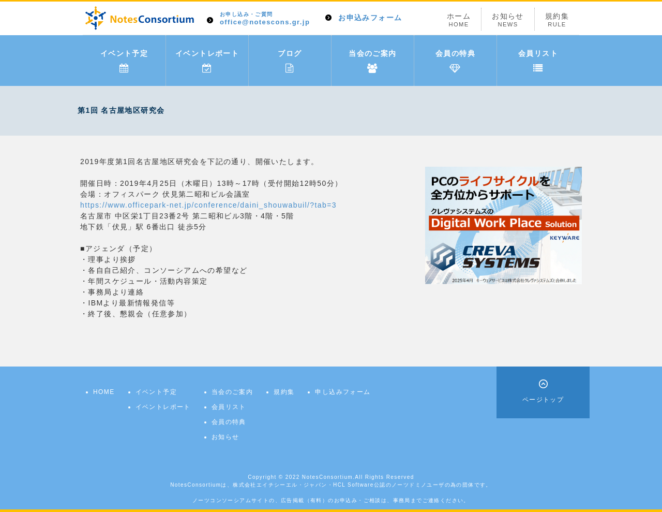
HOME (104, 392)
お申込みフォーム (370, 17)
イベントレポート (207, 61)
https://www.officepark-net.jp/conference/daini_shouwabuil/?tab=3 (208, 205)
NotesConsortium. (328, 477)
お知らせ (508, 20)
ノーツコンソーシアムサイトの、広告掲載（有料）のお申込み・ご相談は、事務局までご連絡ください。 (331, 500)
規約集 (557, 20)
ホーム (459, 20)
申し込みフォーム (342, 392)
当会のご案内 (372, 61)
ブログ (290, 61)
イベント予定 (124, 61)
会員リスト (538, 61)
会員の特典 (455, 61)
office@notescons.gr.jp (265, 19)
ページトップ (543, 399)
